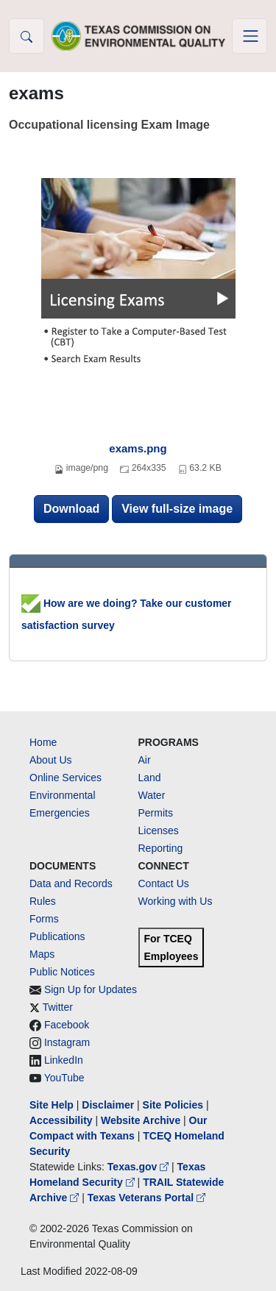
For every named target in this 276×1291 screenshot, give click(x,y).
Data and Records (71, 883)
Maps (41, 954)
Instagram (67, 1042)
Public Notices (62, 972)
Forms (44, 919)
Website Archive (140, 1120)
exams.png (137, 448)
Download (71, 508)
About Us (50, 760)
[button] (26, 36)
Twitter (58, 1007)
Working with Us (175, 901)
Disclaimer (108, 1105)
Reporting (160, 848)
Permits (155, 813)
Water (152, 795)
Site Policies (173, 1105)
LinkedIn (63, 1060)
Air (144, 760)
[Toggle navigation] (249, 36)
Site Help (51, 1105)
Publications (57, 936)
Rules (42, 901)
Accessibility (62, 1120)
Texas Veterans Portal (146, 1197)
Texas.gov (139, 1167)
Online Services (65, 777)
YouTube (64, 1078)
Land (149, 777)
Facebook (66, 1025)
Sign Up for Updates (90, 989)
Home (43, 742)
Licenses (158, 830)
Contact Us (163, 883)
